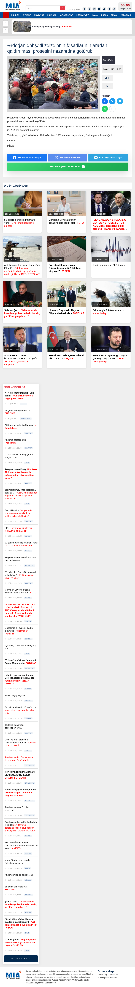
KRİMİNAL (51, 15)
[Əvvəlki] (5, 23)
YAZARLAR (126, 15)
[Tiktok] (104, 9)
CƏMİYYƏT (39, 15)
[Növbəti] (5, 30)
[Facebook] (84, 9)
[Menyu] (6, 15)
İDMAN (95, 15)
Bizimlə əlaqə (74, 10)
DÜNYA (114, 15)
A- (107, 85)
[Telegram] (109, 9)
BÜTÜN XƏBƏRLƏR (21, 959)
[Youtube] (99, 9)
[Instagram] (94, 9)
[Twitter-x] (89, 9)
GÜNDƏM (15, 15)
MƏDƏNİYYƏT (82, 15)
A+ (107, 78)
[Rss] (114, 9)
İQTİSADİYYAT (66, 15)
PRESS (104, 15)
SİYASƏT (27, 15)
